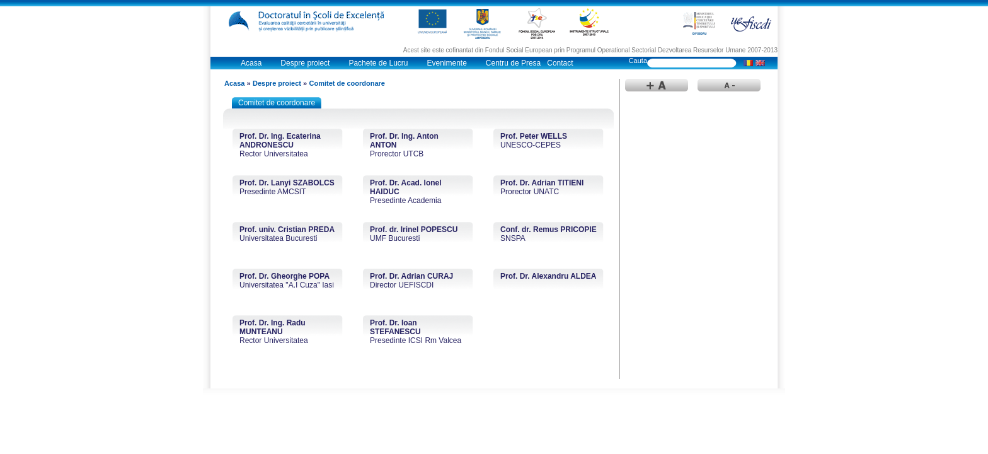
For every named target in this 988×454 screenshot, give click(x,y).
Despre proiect (305, 63)
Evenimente (446, 63)
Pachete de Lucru (378, 63)
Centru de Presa (513, 63)
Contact (560, 63)
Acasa (251, 63)
